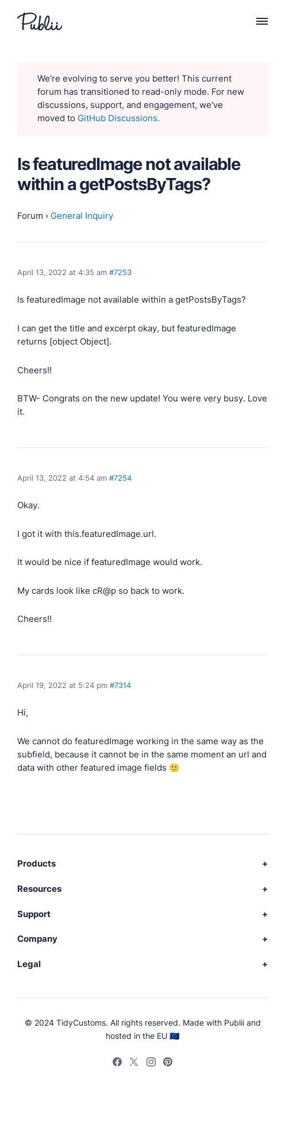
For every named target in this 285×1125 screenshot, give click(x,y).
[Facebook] (117, 1063)
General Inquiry (82, 216)
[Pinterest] (167, 1063)
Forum (30, 216)
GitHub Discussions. (119, 118)
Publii (234, 1022)
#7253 (120, 272)
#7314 (120, 685)
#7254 (120, 477)
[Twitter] (133, 1063)
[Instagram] (151, 1063)
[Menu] (256, 21)
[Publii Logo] (40, 21)
